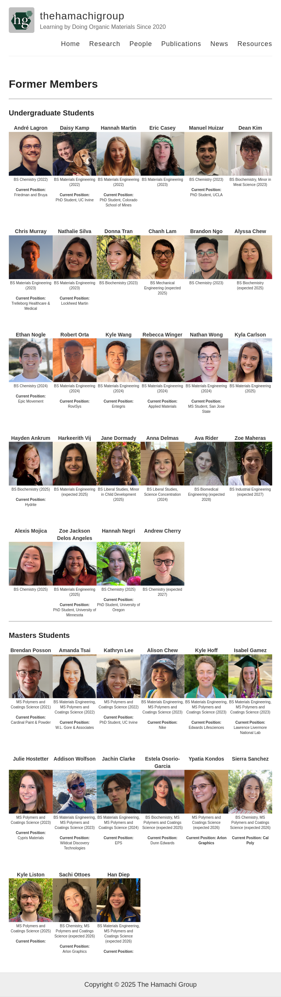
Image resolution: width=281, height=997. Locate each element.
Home (70, 43)
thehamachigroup (82, 16)
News (219, 43)
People (141, 43)
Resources (254, 43)
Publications (181, 43)
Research (104, 43)
